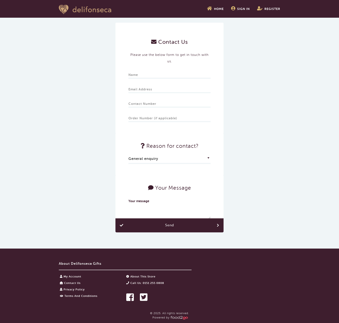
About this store (140, 276)
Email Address (140, 87)
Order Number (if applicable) (152, 116)
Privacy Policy (72, 289)
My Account (70, 276)
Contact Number (142, 102)
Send (169, 225)
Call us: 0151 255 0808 (145, 283)
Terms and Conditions (79, 296)
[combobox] (169, 159)
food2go (85, 8)
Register (268, 8)
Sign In (240, 8)
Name (133, 73)
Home (215, 8)
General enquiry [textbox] (143, 159)
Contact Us (70, 283)
